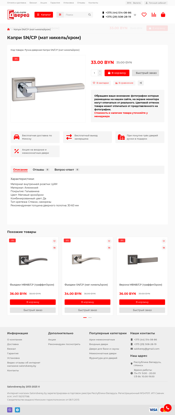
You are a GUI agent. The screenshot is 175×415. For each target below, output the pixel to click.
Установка (68, 3)
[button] (85, 318)
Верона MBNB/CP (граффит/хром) (140, 285)
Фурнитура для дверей (103, 358)
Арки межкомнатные (102, 339)
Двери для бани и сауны (104, 348)
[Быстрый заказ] (145, 73)
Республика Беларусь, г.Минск (147, 364)
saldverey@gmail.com (146, 348)
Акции (43, 3)
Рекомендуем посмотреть (64, 344)
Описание (20, 170)
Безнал (33, 3)
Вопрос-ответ (67, 170)
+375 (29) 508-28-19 (116, 17)
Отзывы (81, 3)
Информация (17, 333)
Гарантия (55, 3)
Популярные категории (108, 333)
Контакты (93, 3)
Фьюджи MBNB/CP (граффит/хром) (32, 285)
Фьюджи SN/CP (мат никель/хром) (86, 285)
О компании (14, 339)
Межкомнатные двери (102, 353)
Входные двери (98, 344)
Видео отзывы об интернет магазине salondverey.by (23, 364)
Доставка (13, 344)
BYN (134, 3)
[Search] (78, 15)
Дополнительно (60, 333)
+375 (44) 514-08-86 (116, 13)
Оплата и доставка (16, 3)
